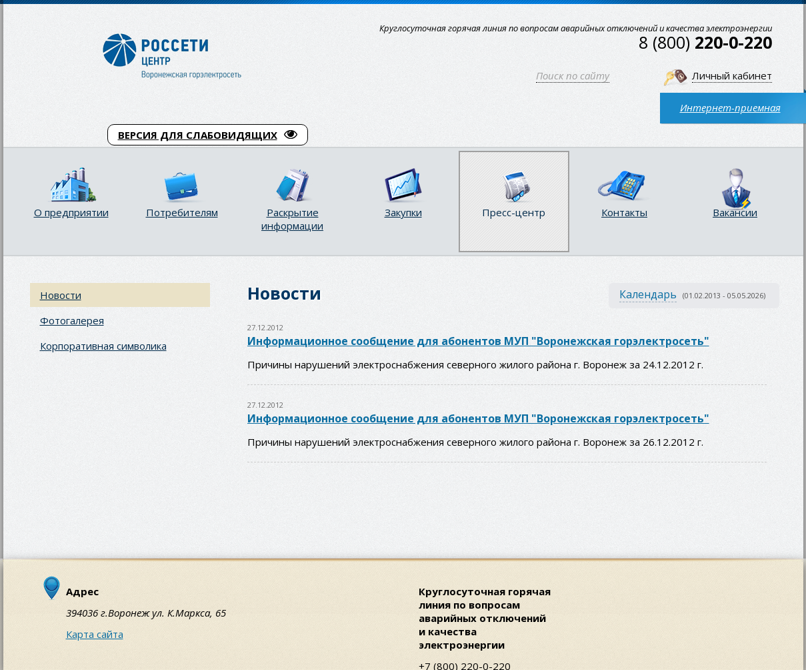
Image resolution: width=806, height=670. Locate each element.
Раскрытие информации (292, 219)
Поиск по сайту (572, 75)
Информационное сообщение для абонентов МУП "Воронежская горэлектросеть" (478, 341)
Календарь (648, 294)
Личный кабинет (732, 75)
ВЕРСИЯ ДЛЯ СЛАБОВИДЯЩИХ (207, 134)
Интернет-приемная (730, 107)
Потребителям (182, 212)
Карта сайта (94, 634)
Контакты (624, 212)
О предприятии (71, 212)
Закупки (403, 212)
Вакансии (735, 212)
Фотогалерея (72, 320)
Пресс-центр (513, 212)
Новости (60, 295)
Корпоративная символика (103, 345)
